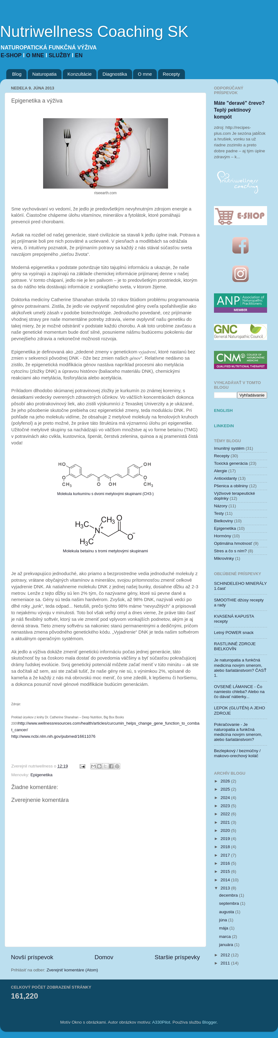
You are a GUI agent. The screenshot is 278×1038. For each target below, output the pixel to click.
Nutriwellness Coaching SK (94, 31)
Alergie (220, 470)
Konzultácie (79, 74)
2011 (226, 963)
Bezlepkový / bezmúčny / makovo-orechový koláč (237, 753)
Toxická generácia (231, 463)
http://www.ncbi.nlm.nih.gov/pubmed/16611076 (53, 736)
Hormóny (222, 536)
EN (78, 55)
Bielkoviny (223, 521)
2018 (226, 846)
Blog (17, 74)
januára (226, 944)
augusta (227, 911)
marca (225, 936)
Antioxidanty (225, 478)
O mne (145, 74)
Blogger (209, 1022)
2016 (226, 863)
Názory (220, 506)
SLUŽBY (60, 55)
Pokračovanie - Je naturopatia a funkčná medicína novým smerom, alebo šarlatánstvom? (238, 732)
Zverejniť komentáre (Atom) (72, 970)
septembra (229, 903)
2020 (226, 830)
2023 (226, 805)
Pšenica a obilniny (231, 486)
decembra (229, 895)
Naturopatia (44, 74)
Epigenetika (42, 774)
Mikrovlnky (224, 558)
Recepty (171, 74)
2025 (226, 789)
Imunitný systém (229, 448)
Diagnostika (114, 74)
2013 (226, 888)
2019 (226, 838)
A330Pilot (161, 1022)
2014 (226, 880)
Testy (219, 513)
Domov (104, 957)
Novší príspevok (32, 957)
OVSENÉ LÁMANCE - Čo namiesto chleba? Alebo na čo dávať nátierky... (239, 691)
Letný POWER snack (234, 632)
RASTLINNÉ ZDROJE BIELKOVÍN (235, 646)
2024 (226, 797)
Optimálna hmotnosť (233, 543)
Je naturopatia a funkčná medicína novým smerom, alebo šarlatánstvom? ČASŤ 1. (240, 668)
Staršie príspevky (177, 957)
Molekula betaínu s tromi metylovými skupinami (105, 551)
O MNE (36, 55)
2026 (226, 781)
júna (223, 920)
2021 (226, 822)
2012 (226, 955)
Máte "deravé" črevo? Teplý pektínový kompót (239, 109)
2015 (226, 871)
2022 (226, 814)
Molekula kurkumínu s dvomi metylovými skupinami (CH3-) (105, 494)
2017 (226, 855)
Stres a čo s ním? (230, 551)
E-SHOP (12, 55)
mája (224, 928)
